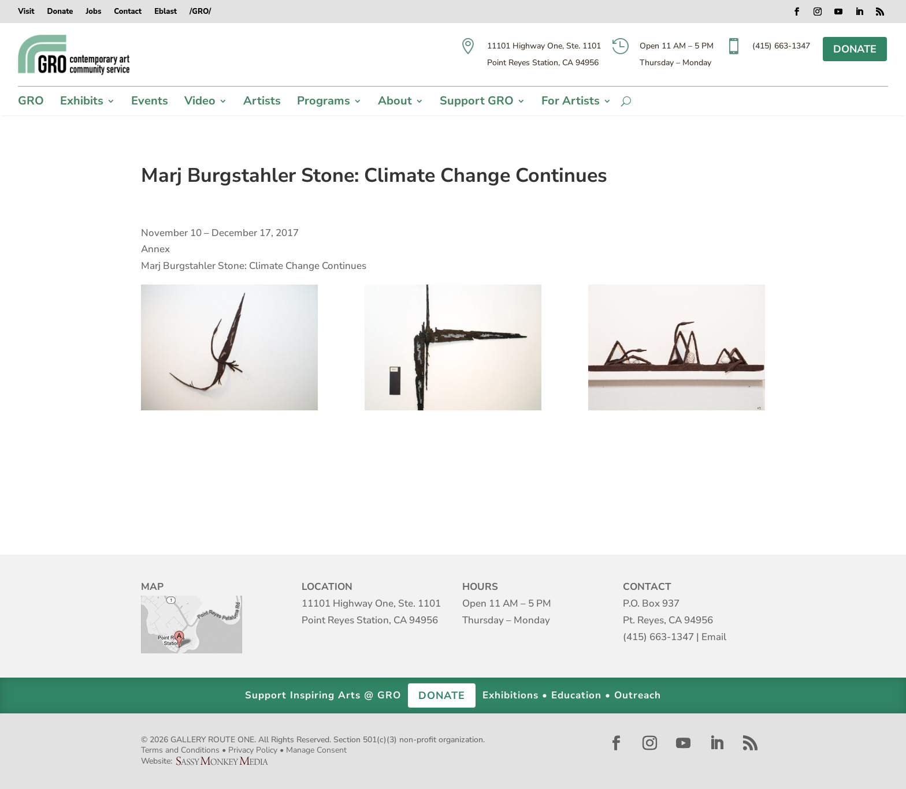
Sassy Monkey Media (226, 761)
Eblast (165, 12)
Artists (262, 103)
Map (191, 624)
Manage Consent (316, 750)
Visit (26, 12)
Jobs (93, 12)
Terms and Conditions (180, 750)
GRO (31, 103)
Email (713, 637)
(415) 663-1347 (658, 637)
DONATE (855, 49)
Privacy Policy (252, 750)
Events (149, 103)
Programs (323, 103)
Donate (60, 12)
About (395, 103)
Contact (128, 12)
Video (200, 103)
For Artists (570, 103)
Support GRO (477, 103)
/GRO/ (200, 12)
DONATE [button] (441, 695)
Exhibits (81, 103)
